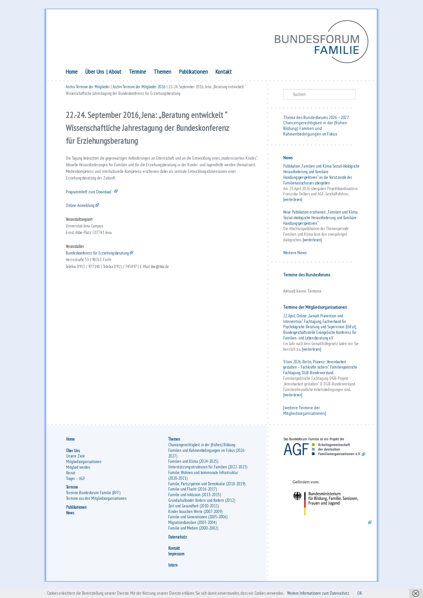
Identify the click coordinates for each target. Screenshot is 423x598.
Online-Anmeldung (83, 221)
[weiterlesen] (292, 201)
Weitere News (295, 255)
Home (72, 73)
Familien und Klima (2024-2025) (193, 465)
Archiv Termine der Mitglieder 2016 (139, 90)
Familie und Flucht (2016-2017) (192, 493)
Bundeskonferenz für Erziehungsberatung (105, 278)
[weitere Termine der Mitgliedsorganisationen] (304, 412)
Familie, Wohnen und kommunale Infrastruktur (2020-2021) (203, 479)
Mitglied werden (78, 471)
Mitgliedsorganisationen (83, 466)
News (287, 160)
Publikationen (193, 73)
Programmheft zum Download (95, 204)
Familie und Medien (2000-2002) (193, 532)
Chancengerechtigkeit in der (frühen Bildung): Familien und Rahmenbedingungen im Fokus (315, 130)
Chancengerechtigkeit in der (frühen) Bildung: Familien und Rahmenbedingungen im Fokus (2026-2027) (207, 454)
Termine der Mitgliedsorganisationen (315, 309)
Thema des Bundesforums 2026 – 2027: (316, 119)
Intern (172, 569)
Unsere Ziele (75, 460)
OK (394, 592)
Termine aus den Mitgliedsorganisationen (96, 502)
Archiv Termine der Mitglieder (88, 90)
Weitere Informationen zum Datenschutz (344, 592)
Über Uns (94, 73)
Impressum (176, 558)
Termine (137, 73)
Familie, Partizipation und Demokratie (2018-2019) (206, 488)
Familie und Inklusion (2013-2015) (194, 499)
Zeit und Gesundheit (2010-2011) (193, 510)
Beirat (70, 477)
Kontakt (223, 73)
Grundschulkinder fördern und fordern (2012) (201, 504)
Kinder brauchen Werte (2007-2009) (195, 516)
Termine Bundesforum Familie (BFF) (93, 497)
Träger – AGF (75, 482)
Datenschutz (177, 541)
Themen (162, 73)
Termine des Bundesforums (306, 276)
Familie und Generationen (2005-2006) (197, 521)
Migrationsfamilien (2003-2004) (192, 527)
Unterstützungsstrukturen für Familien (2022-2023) (207, 471)
